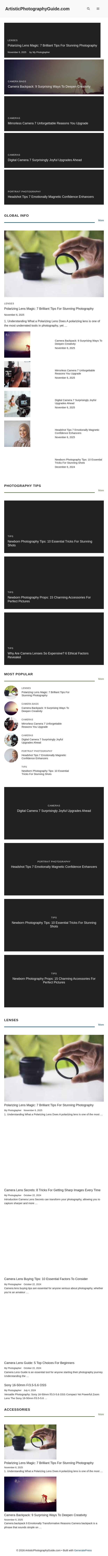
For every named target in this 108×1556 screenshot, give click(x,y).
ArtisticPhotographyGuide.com (37, 8)
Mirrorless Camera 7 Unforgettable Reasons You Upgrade (48, 123)
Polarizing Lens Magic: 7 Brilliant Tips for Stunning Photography (52, 45)
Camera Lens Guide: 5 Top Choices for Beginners (39, 1363)
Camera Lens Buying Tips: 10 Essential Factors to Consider (46, 1279)
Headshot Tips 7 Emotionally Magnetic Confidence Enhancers (51, 197)
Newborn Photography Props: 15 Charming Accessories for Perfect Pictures (53, 980)
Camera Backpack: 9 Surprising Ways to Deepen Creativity (49, 86)
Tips (10, 536)
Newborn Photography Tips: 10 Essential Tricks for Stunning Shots (78, 461)
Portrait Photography (24, 191)
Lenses (13, 40)
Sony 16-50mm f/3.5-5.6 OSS (25, 1385)
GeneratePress (83, 1550)
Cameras (14, 118)
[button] (88, 8)
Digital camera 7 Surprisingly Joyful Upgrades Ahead (45, 160)
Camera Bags (17, 81)
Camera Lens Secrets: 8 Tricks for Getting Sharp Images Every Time (52, 1190)
